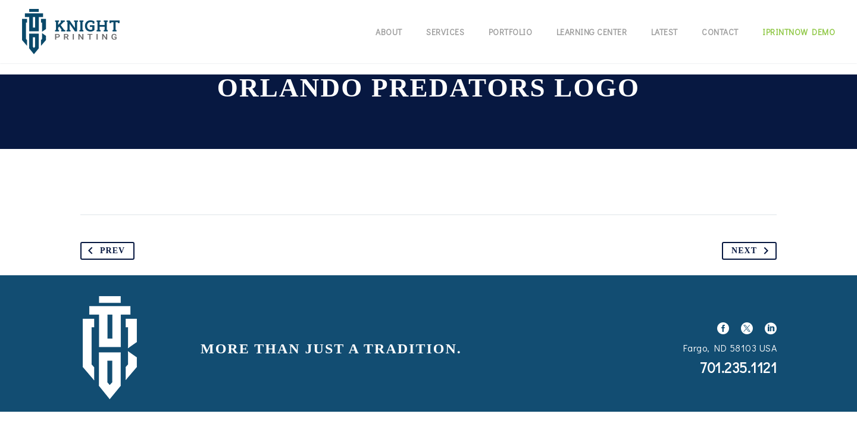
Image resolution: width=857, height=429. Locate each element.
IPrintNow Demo (798, 32)
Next (752, 251)
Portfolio (511, 32)
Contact (720, 32)
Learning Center (591, 32)
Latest (664, 32)
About (389, 32)
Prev (104, 251)
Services (445, 32)
